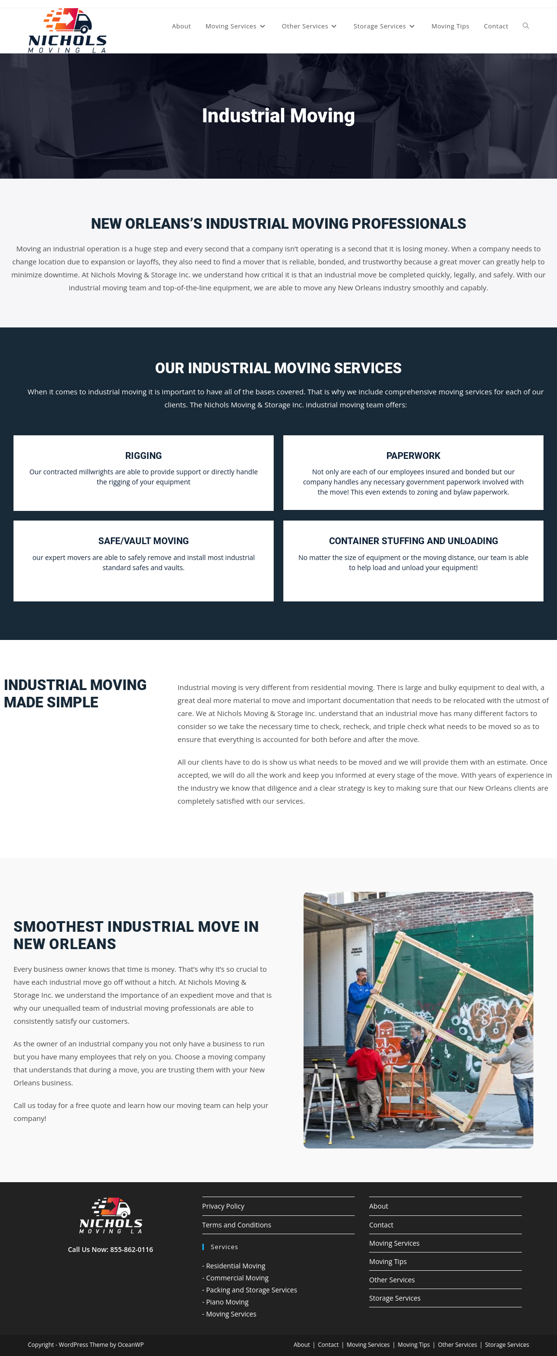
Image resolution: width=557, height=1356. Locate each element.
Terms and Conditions (236, 1224)
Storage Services (395, 1298)
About (378, 1206)
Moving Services (394, 1243)
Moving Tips (388, 1261)
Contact (381, 1224)
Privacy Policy (223, 1206)
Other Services (392, 1279)
